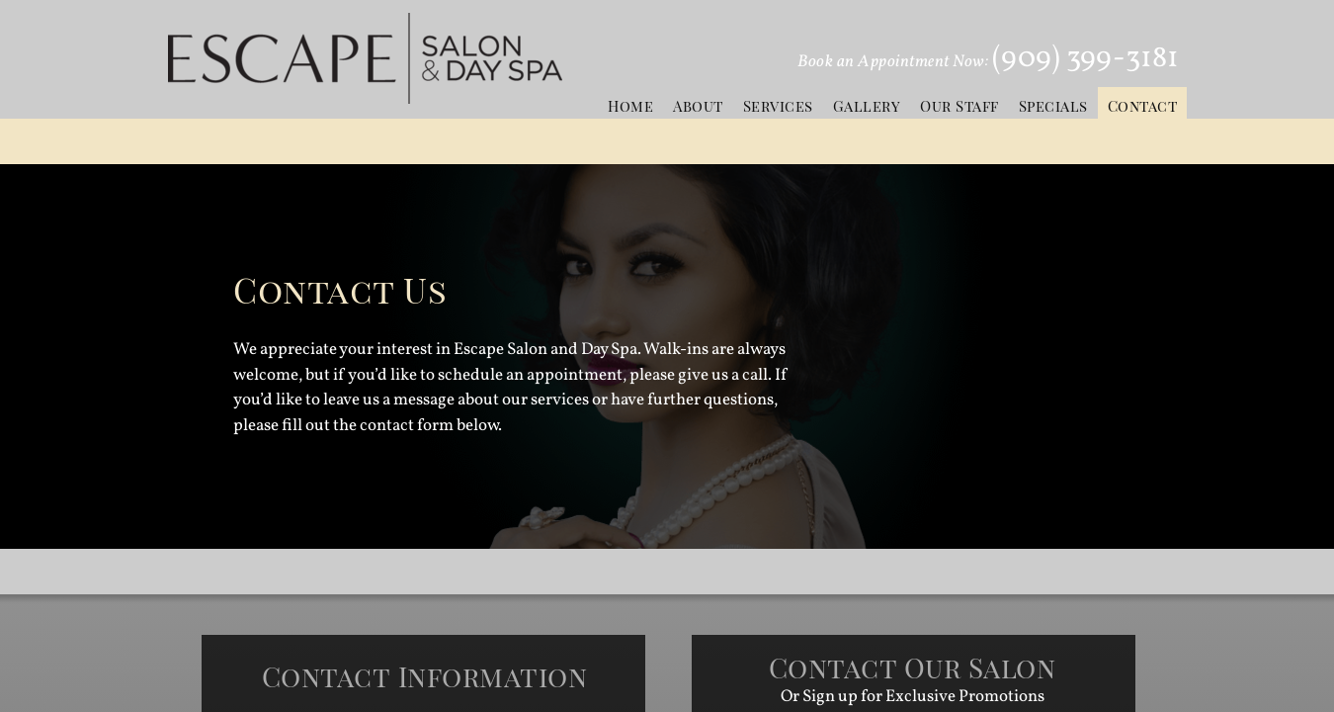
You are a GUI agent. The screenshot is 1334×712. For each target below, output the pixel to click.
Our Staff (959, 106)
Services (778, 106)
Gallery (867, 106)
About (698, 106)
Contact (1143, 106)
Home (630, 106)
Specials (1053, 106)
